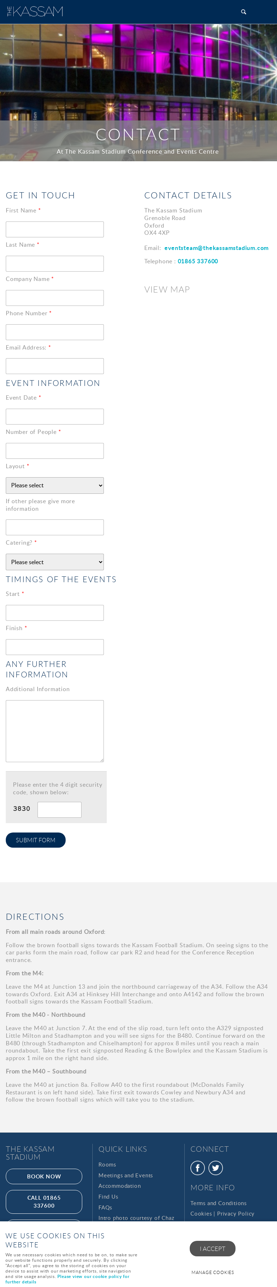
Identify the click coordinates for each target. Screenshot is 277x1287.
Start (15, 594)
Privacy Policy (236, 1213)
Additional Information (38, 689)
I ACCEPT (212, 1248)
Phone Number (29, 313)
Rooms (107, 1164)
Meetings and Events (125, 1175)
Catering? (21, 542)
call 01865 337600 (44, 1201)
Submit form (36, 840)
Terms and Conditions (218, 1203)
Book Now (44, 1176)
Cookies (201, 1213)
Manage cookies (213, 1272)
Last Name (23, 245)
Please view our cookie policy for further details (67, 1279)
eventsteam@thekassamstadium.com (216, 247)
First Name (23, 210)
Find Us (108, 1196)
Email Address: (28, 347)
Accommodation (119, 1185)
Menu (264, 11)
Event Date (23, 397)
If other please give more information (40, 505)
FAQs (105, 1207)
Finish (16, 628)
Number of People (33, 432)
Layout (17, 466)
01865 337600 (198, 261)
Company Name (30, 279)
